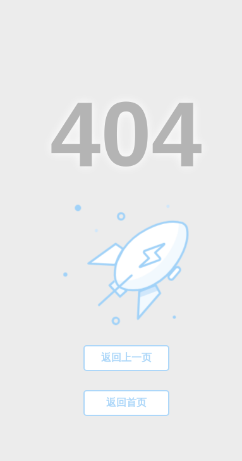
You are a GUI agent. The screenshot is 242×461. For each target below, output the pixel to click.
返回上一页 (126, 357)
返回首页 (126, 402)
